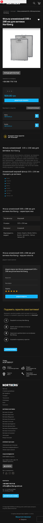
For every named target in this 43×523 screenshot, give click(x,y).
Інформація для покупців (10, 445)
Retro (6, 115)
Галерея (5, 395)
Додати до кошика (21, 100)
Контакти (5, 405)
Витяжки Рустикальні (9, 419)
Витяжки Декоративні (9, 426)
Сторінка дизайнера (8, 391)
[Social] (3, 473)
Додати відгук (21, 296)
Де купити (7, 466)
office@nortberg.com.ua (12, 486)
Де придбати (6, 393)
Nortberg (6, 11)
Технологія (6, 398)
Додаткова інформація (23, 517)
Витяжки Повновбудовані (10, 428)
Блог (4, 402)
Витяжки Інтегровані (9, 433)
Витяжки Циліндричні (9, 424)
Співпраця (6, 400)
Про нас (5, 388)
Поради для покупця (11, 73)
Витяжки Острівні (8, 412)
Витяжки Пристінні (8, 414)
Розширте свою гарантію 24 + (16, 136)
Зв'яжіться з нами (10, 496)
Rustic (6, 124)
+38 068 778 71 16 (10, 81)
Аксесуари (13, 11)
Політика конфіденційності (10, 447)
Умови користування (9, 449)
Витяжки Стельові (8, 421)
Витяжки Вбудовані (8, 417)
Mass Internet (12, 508)
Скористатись (10, 349)
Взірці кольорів (7, 437)
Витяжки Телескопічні (9, 430)
